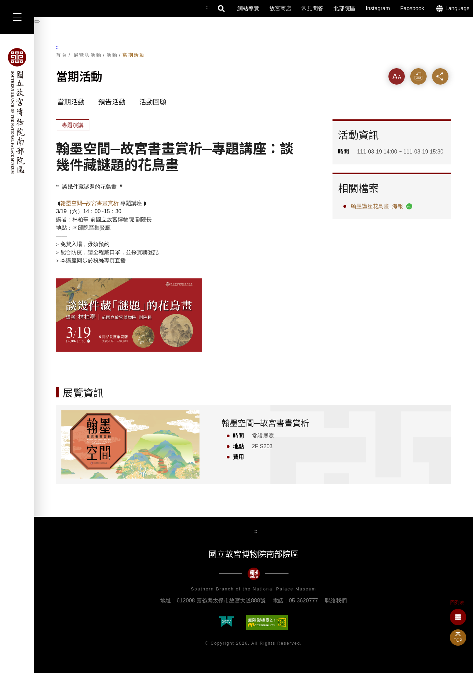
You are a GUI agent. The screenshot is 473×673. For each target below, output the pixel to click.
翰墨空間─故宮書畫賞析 (89, 203)
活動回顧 (152, 102)
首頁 (61, 55)
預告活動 (111, 102)
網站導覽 (248, 8)
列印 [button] (418, 76)
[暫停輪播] (37, 21)
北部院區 (344, 8)
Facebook (412, 8)
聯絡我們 (336, 600)
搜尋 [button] (221, 8)
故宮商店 (280, 8)
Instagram (378, 8)
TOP (458, 640)
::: (57, 47)
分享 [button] (440, 76)
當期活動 (133, 55)
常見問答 (312, 8)
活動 (112, 55)
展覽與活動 (88, 55)
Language (457, 8)
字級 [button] (396, 76)
